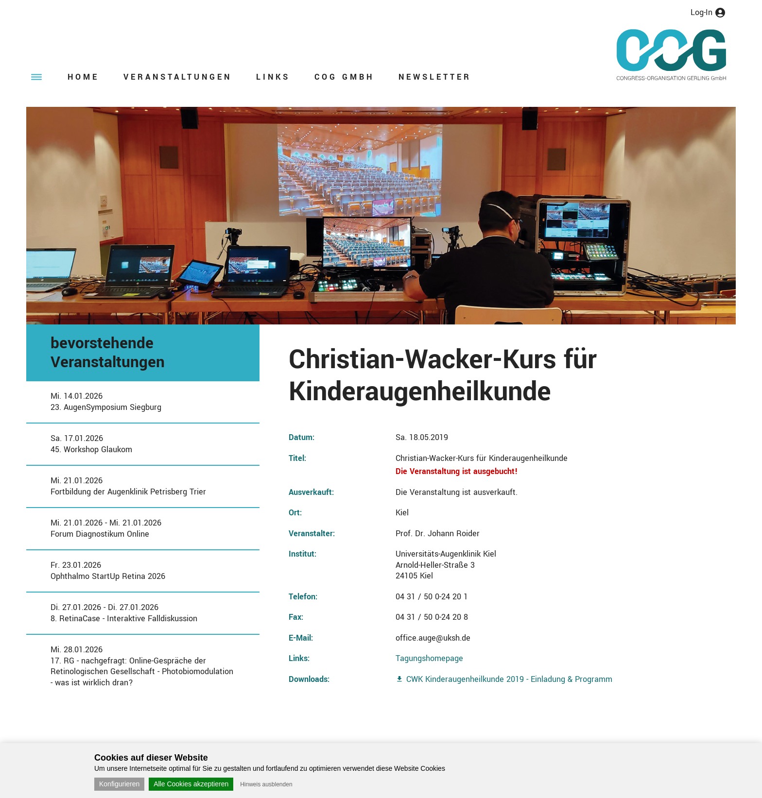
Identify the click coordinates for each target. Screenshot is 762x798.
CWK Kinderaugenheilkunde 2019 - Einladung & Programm (509, 679)
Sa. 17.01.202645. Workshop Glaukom (91, 444)
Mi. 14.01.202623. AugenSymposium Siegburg (106, 402)
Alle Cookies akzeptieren (191, 784)
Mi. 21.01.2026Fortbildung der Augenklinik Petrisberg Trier (128, 486)
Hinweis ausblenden (266, 784)
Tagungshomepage (429, 658)
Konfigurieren (119, 784)
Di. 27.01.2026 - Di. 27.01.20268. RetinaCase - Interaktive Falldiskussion (124, 613)
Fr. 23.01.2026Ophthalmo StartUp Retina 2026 (108, 571)
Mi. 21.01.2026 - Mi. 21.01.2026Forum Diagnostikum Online (106, 528)
